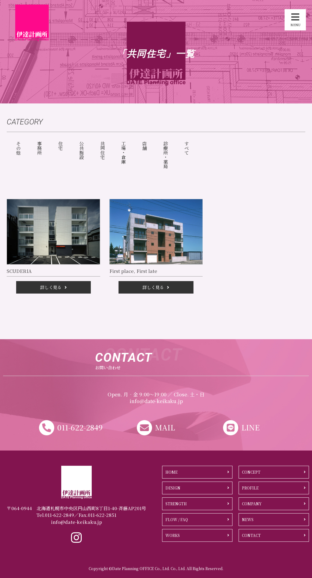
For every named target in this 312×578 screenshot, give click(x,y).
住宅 (60, 145)
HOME (171, 472)
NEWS (248, 519)
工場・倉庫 (123, 152)
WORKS (172, 535)
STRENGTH (176, 503)
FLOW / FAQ (176, 519)
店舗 (144, 145)
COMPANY (252, 503)
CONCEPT (251, 472)
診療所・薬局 (165, 155)
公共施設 (81, 150)
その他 (18, 148)
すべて (186, 148)
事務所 (39, 148)
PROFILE (250, 487)
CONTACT (251, 535)
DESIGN (172, 487)
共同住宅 (102, 150)
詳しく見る (51, 287)
